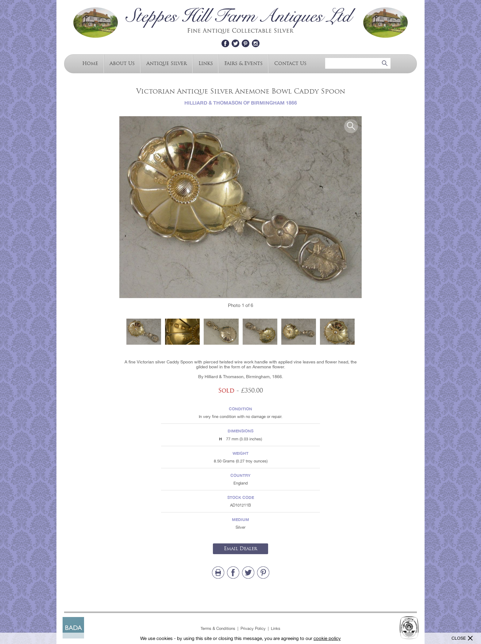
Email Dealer (240, 548)
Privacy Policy (253, 628)
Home (90, 63)
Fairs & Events (243, 63)
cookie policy (327, 638)
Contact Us (290, 63)
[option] (240, 207)
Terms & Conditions (218, 628)
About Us (122, 63)
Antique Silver (166, 63)
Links (205, 63)
